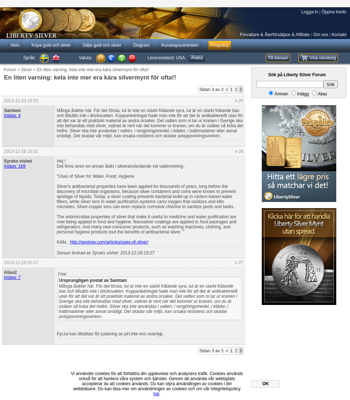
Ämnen (281, 93)
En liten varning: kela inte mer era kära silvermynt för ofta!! (93, 69)
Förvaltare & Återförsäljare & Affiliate (275, 34)
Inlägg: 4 (12, 115)
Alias (322, 93)
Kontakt (339, 34)
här (156, 393)
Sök (330, 84)
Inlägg (303, 93)
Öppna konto (333, 11)
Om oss (320, 34)
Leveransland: (166, 57)
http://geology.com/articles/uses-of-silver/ (109, 242)
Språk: (29, 57)
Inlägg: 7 (12, 277)
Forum (10, 69)
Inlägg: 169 (14, 166)
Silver (26, 69)
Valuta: (85, 57)
